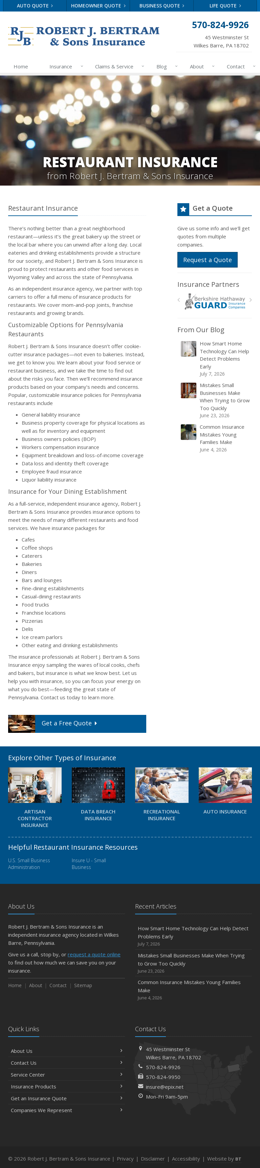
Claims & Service (118, 66)
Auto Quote (35, 5)
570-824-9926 (163, 1067)
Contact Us (66, 1062)
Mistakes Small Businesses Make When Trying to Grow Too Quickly (215, 400)
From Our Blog (200, 329)
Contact (240, 66)
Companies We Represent (66, 1110)
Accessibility (186, 1158)
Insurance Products (66, 1086)
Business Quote (162, 5)
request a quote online (94, 954)
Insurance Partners (208, 284)
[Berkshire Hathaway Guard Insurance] (215, 301)
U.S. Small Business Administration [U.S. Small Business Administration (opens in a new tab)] (29, 863)
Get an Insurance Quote (66, 1098)
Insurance (64, 66)
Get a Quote (53, 724)
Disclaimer (153, 1158)
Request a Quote (207, 260)
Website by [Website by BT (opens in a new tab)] (224, 1158)
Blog (165, 66)
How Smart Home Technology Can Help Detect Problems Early (215, 358)
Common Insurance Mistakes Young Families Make (215, 438)
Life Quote (225, 5)
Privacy (125, 1158)
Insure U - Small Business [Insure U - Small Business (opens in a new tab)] (89, 863)
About (201, 66)
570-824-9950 (163, 1077)
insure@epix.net (164, 1086)
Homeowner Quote (98, 5)
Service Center (66, 1074)
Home (21, 66)
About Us (66, 1050)
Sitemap (83, 985)
